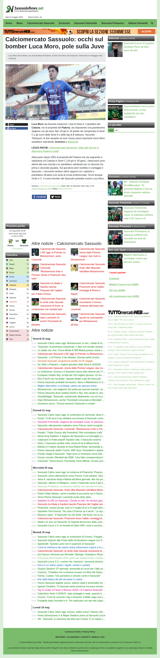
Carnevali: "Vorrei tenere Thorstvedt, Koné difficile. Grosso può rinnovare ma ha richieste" (84, 461)
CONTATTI (85, 637)
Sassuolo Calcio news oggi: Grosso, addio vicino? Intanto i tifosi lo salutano (77, 612)
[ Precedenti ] (17, 249)
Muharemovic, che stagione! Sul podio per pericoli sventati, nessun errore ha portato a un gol (86, 389)
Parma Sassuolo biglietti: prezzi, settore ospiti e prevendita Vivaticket (74, 583)
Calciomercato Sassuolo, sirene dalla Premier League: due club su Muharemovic (80, 368)
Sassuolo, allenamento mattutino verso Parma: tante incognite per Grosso (76, 425)
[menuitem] (152, 23)
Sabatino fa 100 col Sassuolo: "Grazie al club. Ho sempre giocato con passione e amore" (84, 500)
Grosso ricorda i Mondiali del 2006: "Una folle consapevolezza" (70, 457)
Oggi (111, 130)
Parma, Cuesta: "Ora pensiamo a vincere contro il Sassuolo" (69, 576)
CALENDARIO (73, 637)
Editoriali (114, 38)
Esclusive (114, 176)
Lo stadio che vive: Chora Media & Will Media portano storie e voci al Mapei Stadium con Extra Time (90, 350)
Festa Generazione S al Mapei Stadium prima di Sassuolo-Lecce (71, 615)
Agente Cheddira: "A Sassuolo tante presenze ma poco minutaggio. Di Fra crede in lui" (82, 586)
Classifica (11, 255)
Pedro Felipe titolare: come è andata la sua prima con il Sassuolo (72, 493)
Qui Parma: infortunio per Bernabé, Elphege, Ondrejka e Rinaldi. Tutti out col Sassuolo (83, 554)
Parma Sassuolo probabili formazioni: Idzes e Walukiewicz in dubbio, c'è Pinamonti (81, 382)
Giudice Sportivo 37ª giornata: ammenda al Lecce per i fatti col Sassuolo (75, 568)
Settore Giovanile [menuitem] (138, 23)
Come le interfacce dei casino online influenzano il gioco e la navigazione (76, 547)
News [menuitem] (19, 23)
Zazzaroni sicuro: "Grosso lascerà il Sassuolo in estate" (66, 403)
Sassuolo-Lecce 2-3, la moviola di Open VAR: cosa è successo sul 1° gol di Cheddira (82, 525)
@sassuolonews (65, 189)
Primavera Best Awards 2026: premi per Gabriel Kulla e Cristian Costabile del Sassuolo (83, 558)
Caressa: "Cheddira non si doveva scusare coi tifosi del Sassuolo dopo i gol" (77, 572)
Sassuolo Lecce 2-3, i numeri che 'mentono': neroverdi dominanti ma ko (75, 561)
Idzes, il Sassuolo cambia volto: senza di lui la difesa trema (68, 443)
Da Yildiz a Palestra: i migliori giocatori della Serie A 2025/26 (69, 364)
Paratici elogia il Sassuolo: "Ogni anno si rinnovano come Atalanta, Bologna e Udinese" (83, 454)
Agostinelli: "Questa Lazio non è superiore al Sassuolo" (66, 544)
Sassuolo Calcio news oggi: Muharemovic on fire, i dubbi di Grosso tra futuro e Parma (82, 343)
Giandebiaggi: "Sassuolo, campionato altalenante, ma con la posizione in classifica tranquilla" (86, 396)
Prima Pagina (116, 101)
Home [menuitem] (9, 23)
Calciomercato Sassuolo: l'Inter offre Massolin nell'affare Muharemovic (92, 268)
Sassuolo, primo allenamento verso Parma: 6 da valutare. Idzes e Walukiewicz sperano (83, 476)
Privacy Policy (88, 632)
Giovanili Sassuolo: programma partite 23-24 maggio (65, 361)
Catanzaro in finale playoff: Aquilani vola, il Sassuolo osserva (69, 439)
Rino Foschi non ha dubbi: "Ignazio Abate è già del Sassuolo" (70, 378)
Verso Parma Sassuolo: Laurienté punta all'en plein (64, 497)
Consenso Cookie (73, 632)
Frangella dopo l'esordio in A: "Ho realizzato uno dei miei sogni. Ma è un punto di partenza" (85, 600)
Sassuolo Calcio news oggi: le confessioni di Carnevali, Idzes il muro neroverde (79, 415)
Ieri (116, 130)
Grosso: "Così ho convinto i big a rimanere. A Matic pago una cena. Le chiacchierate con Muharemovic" (92, 597)
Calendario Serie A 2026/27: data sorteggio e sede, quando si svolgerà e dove (78, 593)
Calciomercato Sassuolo (49, 186)
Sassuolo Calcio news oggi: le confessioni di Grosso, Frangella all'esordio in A (78, 536)
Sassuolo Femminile (120, 203)
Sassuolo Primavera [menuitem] (112, 23)
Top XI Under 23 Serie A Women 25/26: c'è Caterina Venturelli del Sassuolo (77, 590)
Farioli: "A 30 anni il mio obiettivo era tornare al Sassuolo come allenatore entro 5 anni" (83, 418)
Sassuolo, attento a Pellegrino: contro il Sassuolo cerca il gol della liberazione (78, 483)
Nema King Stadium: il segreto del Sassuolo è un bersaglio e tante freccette (77, 436)
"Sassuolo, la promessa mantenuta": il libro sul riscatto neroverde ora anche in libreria (82, 346)
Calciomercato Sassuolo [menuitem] (41, 23)
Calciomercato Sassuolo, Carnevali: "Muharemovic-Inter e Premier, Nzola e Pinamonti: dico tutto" (49, 271)
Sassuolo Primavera (120, 226)
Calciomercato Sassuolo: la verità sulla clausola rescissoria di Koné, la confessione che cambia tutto (90, 551)
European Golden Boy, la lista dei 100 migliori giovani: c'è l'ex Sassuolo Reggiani (80, 375)
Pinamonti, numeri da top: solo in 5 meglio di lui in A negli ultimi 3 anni (74, 507)
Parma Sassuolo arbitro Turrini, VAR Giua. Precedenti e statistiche (72, 450)
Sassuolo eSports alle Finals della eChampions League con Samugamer (75, 540)
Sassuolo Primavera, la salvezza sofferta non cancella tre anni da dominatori (78, 486)
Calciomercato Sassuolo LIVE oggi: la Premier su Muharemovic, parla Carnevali (79, 354)
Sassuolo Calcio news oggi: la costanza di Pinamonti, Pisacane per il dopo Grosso (81, 472)
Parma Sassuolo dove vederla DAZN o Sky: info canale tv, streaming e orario (78, 393)
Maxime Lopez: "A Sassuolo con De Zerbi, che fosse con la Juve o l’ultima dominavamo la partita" (89, 515)
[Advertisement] (131, 153)
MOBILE (95, 637)
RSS (102, 637)
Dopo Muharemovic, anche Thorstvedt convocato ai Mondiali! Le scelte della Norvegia (82, 400)
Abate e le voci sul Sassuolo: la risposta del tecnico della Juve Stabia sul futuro (78, 522)
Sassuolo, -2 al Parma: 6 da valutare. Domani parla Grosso (68, 357)
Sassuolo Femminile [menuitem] (85, 23)
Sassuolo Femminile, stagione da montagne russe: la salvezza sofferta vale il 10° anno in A (85, 422)
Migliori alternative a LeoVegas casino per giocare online (67, 386)
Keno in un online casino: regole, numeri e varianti (64, 565)
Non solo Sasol (117, 250)
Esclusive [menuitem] (64, 23)
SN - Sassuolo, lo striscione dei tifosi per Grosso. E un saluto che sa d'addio (77, 619)
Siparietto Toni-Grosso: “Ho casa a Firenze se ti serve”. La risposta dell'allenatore (80, 511)
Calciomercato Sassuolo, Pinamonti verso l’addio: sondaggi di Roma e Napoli (78, 518)
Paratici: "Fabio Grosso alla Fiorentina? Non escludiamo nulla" (70, 432)
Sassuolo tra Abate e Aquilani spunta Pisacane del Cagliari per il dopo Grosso (78, 504)
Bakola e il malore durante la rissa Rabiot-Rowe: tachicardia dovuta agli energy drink (82, 447)
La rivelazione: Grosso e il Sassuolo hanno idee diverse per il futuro (73, 371)
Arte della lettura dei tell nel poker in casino (59, 579)
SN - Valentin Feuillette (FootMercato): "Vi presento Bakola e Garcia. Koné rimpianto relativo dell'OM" (138, 189)
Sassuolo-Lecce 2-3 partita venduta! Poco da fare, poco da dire (139, 47)
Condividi (39, 197)
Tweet (55, 197)
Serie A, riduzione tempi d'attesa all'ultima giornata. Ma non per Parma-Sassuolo (80, 479)
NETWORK (60, 637)
